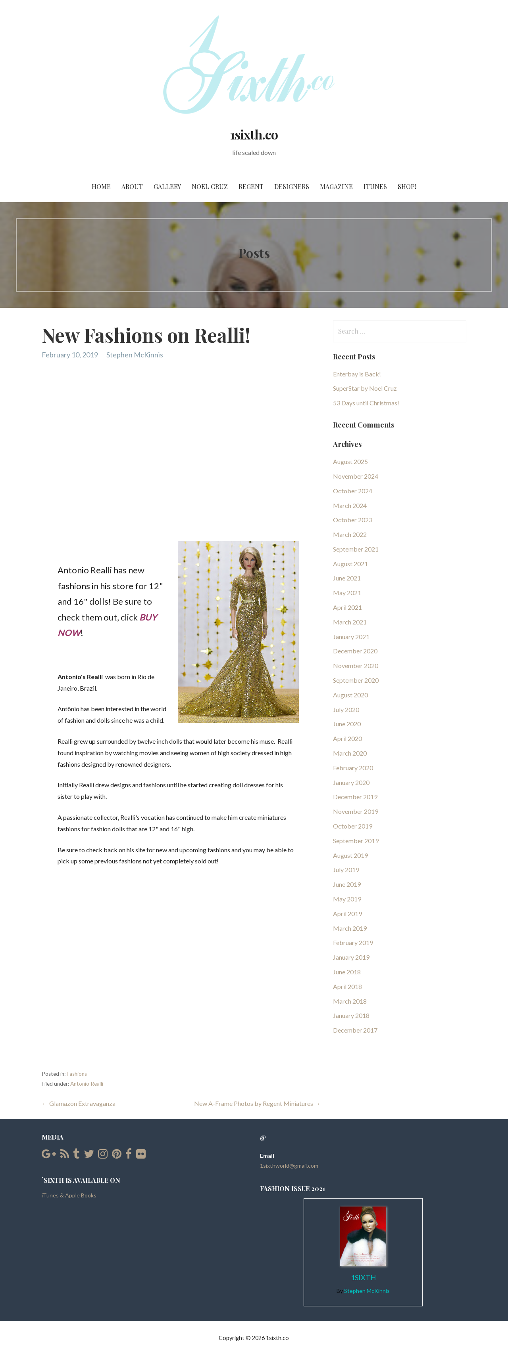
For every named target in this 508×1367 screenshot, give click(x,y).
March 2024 (350, 505)
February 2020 (353, 767)
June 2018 (347, 972)
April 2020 (347, 738)
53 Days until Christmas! (366, 403)
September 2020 (356, 680)
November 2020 (355, 665)
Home (101, 186)
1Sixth (363, 1277)
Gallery (167, 186)
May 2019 (347, 899)
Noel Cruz (210, 186)
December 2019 (355, 796)
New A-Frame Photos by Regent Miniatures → (257, 1103)
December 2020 (355, 651)
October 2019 (352, 826)
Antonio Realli (86, 1084)
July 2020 (346, 709)
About (132, 186)
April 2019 (347, 913)
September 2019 (356, 840)
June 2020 (347, 723)
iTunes (375, 186)
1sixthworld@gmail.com (289, 1165)
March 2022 (350, 534)
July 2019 (346, 869)
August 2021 (350, 563)
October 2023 (352, 519)
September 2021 (356, 549)
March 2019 (350, 928)
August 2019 (350, 855)
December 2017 (355, 1030)
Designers (291, 186)
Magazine (336, 186)
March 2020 (350, 753)
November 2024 (355, 476)
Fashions (77, 1074)
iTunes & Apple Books (69, 1195)
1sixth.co (254, 134)
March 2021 (350, 622)
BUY (148, 617)
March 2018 (350, 1001)
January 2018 (351, 1015)
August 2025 (350, 461)
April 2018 (347, 986)
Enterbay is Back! (357, 374)
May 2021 (347, 592)
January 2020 (351, 782)
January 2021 (351, 636)
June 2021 (347, 578)
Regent (251, 186)
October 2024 (352, 490)
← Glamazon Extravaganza (78, 1103)
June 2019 (347, 884)
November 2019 (355, 811)
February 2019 (353, 942)
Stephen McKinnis (134, 354)
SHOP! (407, 186)
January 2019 (351, 957)
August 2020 (350, 695)
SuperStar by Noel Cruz (365, 388)
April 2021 (347, 607)
